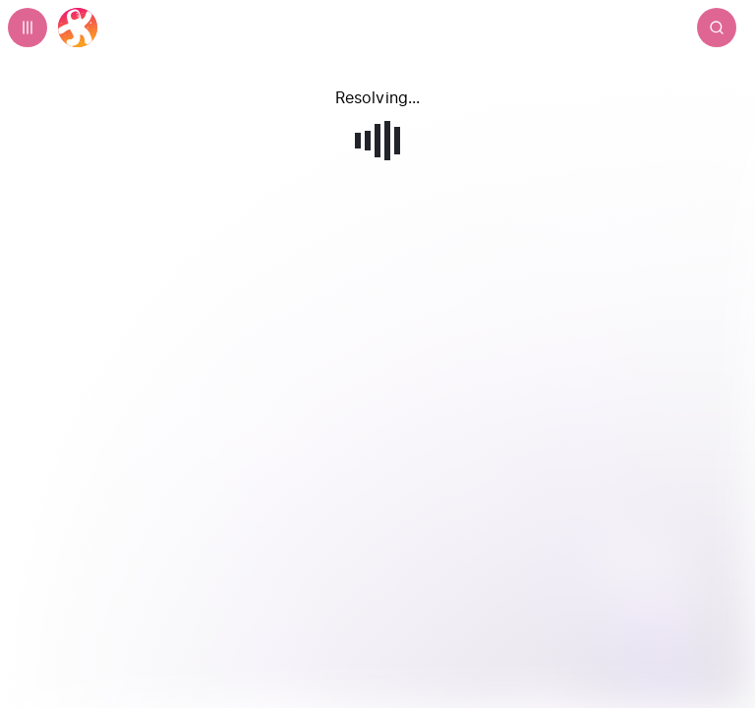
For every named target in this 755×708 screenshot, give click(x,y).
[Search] (716, 27)
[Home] (77, 27)
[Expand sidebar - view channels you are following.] (27, 27)
